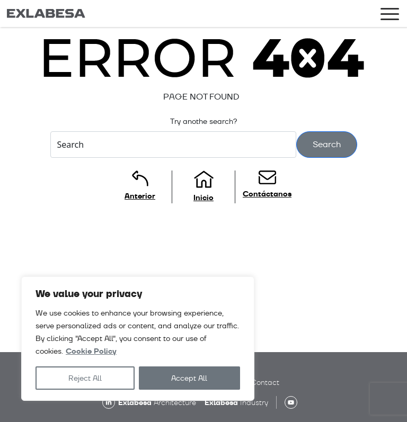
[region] (137, 338)
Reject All (85, 378)
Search (327, 144)
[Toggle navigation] (390, 16)
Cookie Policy (91, 351)
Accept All (189, 378)
